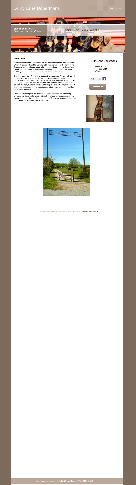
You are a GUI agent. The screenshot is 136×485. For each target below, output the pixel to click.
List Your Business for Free (89, 211)
